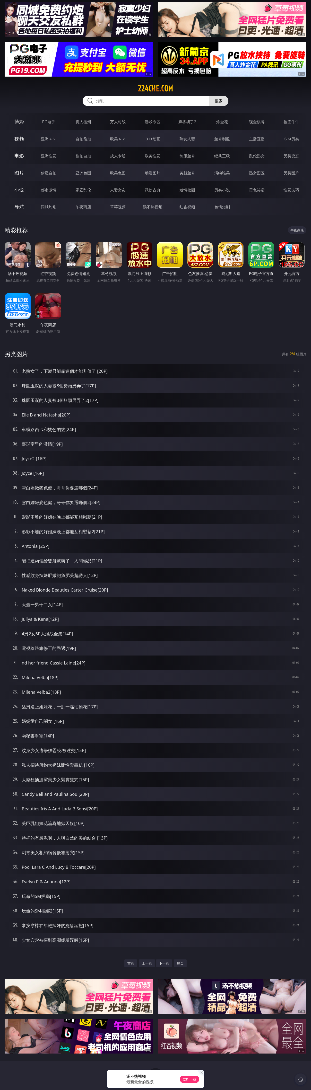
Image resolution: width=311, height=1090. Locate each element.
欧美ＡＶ (118, 139)
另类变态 (291, 156)
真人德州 (83, 121)
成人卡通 (118, 156)
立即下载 (189, 1079)
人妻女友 (118, 190)
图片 (19, 172)
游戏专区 (152, 121)
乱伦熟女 (257, 156)
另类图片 (291, 173)
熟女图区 (257, 173)
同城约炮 (48, 207)
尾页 (180, 963)
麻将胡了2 (187, 121)
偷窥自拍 (48, 173)
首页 (130, 963)
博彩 (19, 121)
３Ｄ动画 (152, 139)
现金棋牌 (257, 121)
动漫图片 (152, 173)
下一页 (164, 963)
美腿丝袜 (187, 173)
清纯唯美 (222, 173)
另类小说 (222, 190)
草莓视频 (118, 207)
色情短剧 (222, 207)
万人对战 (118, 121)
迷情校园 (187, 190)
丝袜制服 (222, 139)
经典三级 (222, 156)
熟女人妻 (187, 139)
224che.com (155, 88)
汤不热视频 (152, 207)
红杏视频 (187, 207)
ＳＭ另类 (291, 139)
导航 (19, 207)
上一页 (147, 963)
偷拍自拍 (83, 156)
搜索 (219, 101)
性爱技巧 (291, 190)
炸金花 (222, 121)
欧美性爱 (152, 156)
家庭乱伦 (83, 190)
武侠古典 (152, 190)
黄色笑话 (257, 190)
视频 (19, 138)
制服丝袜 (187, 156)
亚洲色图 (83, 173)
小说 (19, 189)
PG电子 (48, 121)
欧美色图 (118, 173)
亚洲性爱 (48, 156)
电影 (19, 155)
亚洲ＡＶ (48, 139)
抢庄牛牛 (291, 121)
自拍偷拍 (83, 139)
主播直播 (257, 139)
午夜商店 (83, 207)
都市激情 (48, 190)
